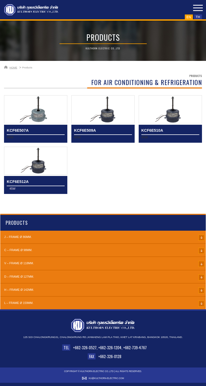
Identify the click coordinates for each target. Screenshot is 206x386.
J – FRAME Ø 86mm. (18, 236)
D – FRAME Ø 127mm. (19, 276)
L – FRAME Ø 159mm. (19, 302)
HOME (13, 67)
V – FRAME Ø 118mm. (19, 263)
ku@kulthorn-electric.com (106, 378)
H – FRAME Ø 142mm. (19, 289)
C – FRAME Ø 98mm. (18, 250)
